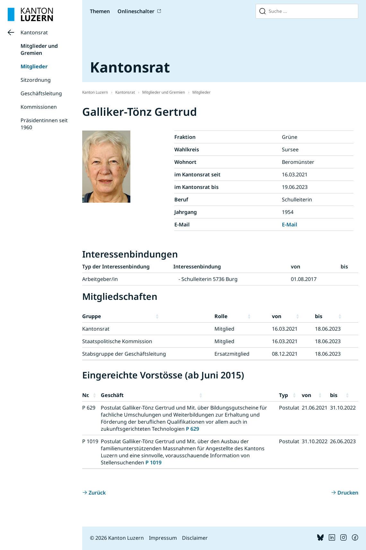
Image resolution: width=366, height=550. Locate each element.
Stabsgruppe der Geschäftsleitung (124, 353)
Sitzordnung (36, 79)
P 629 (192, 428)
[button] (183, 316)
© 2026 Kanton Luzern (117, 537)
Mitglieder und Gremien (39, 49)
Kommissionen (39, 106)
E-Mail (289, 224)
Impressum (163, 537)
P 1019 (153, 462)
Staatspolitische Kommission (117, 341)
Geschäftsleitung (41, 93)
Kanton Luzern (95, 92)
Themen (100, 11)
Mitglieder (34, 66)
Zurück (97, 492)
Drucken (347, 492)
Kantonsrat (34, 32)
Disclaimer (195, 537)
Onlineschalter (136, 11)
